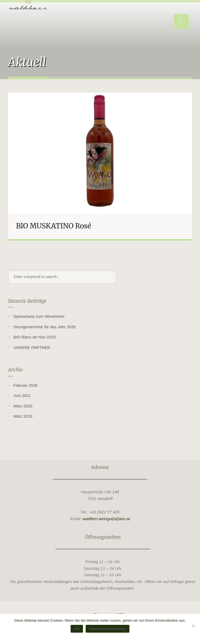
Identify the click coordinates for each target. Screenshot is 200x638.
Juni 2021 (22, 395)
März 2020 (22, 406)
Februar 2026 (25, 385)
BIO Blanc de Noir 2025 (34, 337)
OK (76, 629)
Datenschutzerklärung (107, 629)
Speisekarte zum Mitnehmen (38, 316)
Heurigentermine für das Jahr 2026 (44, 327)
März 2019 (22, 416)
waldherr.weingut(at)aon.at (106, 518)
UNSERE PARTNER (31, 347)
